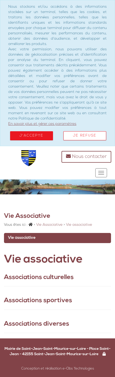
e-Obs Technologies (78, 368)
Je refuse (84, 135)
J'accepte (31, 135)
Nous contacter (86, 156)
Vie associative (22, 238)
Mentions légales (43, 362)
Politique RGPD (72, 362)
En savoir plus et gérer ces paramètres (42, 124)
